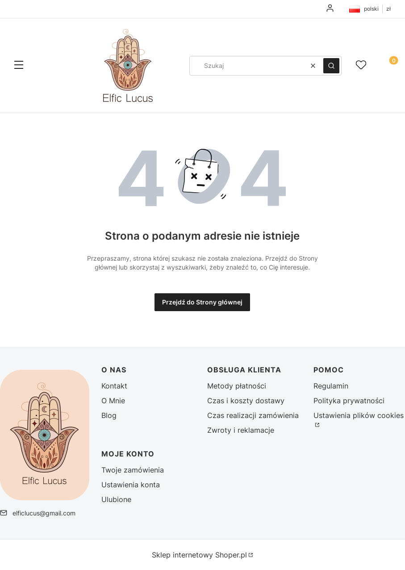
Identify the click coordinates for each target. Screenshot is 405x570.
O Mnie (113, 400)
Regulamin (330, 385)
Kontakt (114, 385)
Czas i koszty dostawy (245, 400)
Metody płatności (236, 385)
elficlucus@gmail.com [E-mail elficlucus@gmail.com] (44, 513)
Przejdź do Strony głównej (202, 302)
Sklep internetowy (199, 554)
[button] (18, 65)
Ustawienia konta (130, 484)
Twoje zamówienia (132, 469)
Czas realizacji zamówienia (253, 415)
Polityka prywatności (348, 400)
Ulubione (116, 499)
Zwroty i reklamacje (240, 430)
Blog (109, 415)
